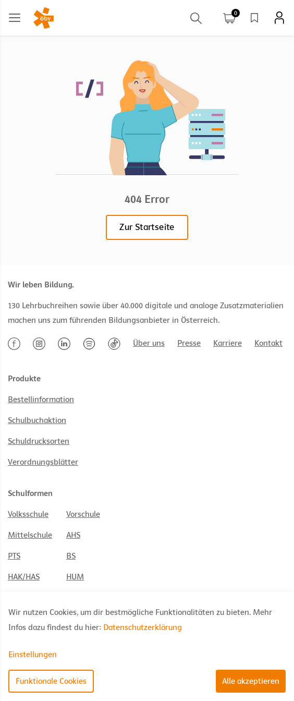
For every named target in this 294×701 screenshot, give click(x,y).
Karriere (227, 343)
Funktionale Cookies (51, 681)
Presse (189, 343)
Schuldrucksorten (38, 441)
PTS (14, 556)
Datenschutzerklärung (142, 627)
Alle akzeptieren (250, 681)
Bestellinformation (41, 399)
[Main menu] (14, 17)
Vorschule (83, 514)
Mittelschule (30, 535)
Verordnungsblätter (43, 462)
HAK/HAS (24, 577)
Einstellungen (32, 654)
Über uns (149, 343)
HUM (75, 577)
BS (71, 556)
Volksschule (28, 514)
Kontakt (268, 343)
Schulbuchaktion (37, 420)
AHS (73, 535)
